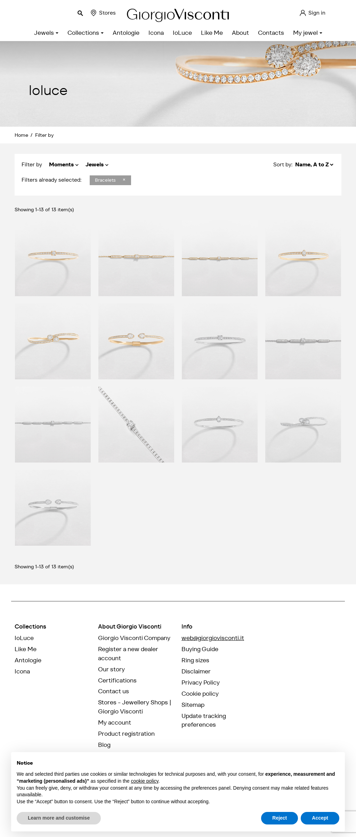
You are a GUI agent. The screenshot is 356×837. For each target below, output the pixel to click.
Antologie (28, 660)
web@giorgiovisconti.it (212, 638)
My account (114, 722)
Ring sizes (195, 660)
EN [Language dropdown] (338, 12)
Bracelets (106, 180)
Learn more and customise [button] (59, 818)
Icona (22, 671)
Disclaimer (196, 671)
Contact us (113, 691)
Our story (111, 669)
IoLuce (24, 638)
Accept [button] (320, 818)
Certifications (117, 680)
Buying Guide (199, 649)
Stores (103, 13)
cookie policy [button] (144, 781)
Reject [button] (279, 818)
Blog (104, 745)
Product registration (126, 733)
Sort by (282, 164)
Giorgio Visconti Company (134, 638)
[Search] (45, 12)
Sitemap (192, 705)
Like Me (26, 649)
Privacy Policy (200, 682)
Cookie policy (200, 693)
